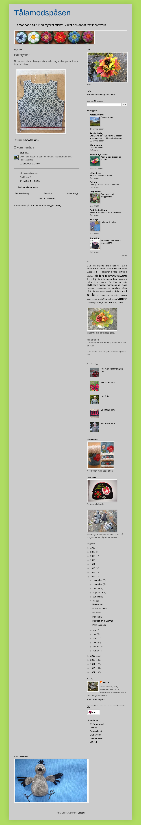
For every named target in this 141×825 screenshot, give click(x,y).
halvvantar (122, 276)
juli (94, 601)
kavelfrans (123, 279)
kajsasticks (112, 279)
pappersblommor (103, 288)
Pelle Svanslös (99, 625)
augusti (96, 597)
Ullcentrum (95, 173)
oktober (97, 588)
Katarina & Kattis (108, 222)
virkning (113, 302)
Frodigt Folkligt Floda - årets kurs (104, 185)
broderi (123, 271)
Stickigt (94, 182)
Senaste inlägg (22, 193)
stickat (123, 291)
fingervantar (110, 276)
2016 (93, 568)
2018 (93, 560)
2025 (93, 548)
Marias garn (96, 145)
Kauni (123, 265)
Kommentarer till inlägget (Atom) (46, 205)
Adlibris (93, 728)
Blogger (81, 813)
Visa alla (124, 256)
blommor (106, 272)
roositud (109, 291)
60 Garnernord (97, 724)
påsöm (102, 291)
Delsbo (100, 266)
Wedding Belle (94, 272)
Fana (107, 266)
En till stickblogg (98, 210)
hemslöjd (92, 279)
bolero (114, 272)
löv (110, 282)
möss (124, 285)
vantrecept (91, 303)
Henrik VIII (115, 266)
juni (95, 630)
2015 (93, 572)
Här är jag (105, 396)
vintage (100, 302)
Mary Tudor (92, 269)
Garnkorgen (95, 735)
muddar (102, 285)
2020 (93, 552)
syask (89, 299)
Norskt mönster (99, 608)
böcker (90, 276)
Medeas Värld (97, 115)
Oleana (109, 269)
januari (96, 651)
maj (95, 634)
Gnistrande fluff (97, 147)
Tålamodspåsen (42, 12)
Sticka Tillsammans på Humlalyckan (106, 212)
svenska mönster (119, 295)
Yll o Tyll (94, 219)
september (98, 592)
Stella (124, 269)
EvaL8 (106, 682)
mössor (90, 288)
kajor (103, 279)
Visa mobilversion (46, 198)
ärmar (120, 303)
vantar (122, 299)
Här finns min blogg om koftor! (101, 95)
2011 (93, 664)
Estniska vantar (108, 382)
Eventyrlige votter (99, 154)
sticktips (93, 295)
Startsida (48, 193)
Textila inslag (96, 133)
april (95, 638)
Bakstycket (97, 604)
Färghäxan (95, 192)
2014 (93, 577)
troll (99, 299)
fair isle (98, 275)
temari (94, 299)
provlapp (116, 288)
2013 (93, 656)
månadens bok (114, 285)
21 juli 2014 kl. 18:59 (30, 164)
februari (97, 647)
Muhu (102, 269)
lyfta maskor (100, 282)
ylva (22, 153)
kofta (89, 282)
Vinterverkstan (96, 738)
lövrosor (117, 282)
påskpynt (95, 291)
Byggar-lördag (107, 117)
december (98, 580)
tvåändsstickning (109, 299)
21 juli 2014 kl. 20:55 (30, 181)
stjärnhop (105, 295)
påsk (89, 291)
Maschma (96, 617)
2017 (93, 564)
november (98, 584)
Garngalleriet (96, 731)
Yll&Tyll (93, 742)
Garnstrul (94, 238)
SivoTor (117, 269)
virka (106, 303)
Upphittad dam (108, 410)
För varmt (96, 612)
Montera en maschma (102, 621)
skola (116, 291)
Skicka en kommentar (28, 187)
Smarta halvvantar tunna (101, 175)
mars (95, 642)
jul (99, 279)
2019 (93, 556)
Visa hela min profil (96, 699)
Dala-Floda (91, 266)
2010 (93, 668)
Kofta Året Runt (108, 423)
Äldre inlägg (73, 193)
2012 (93, 660)
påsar (124, 288)
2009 (93, 672)
